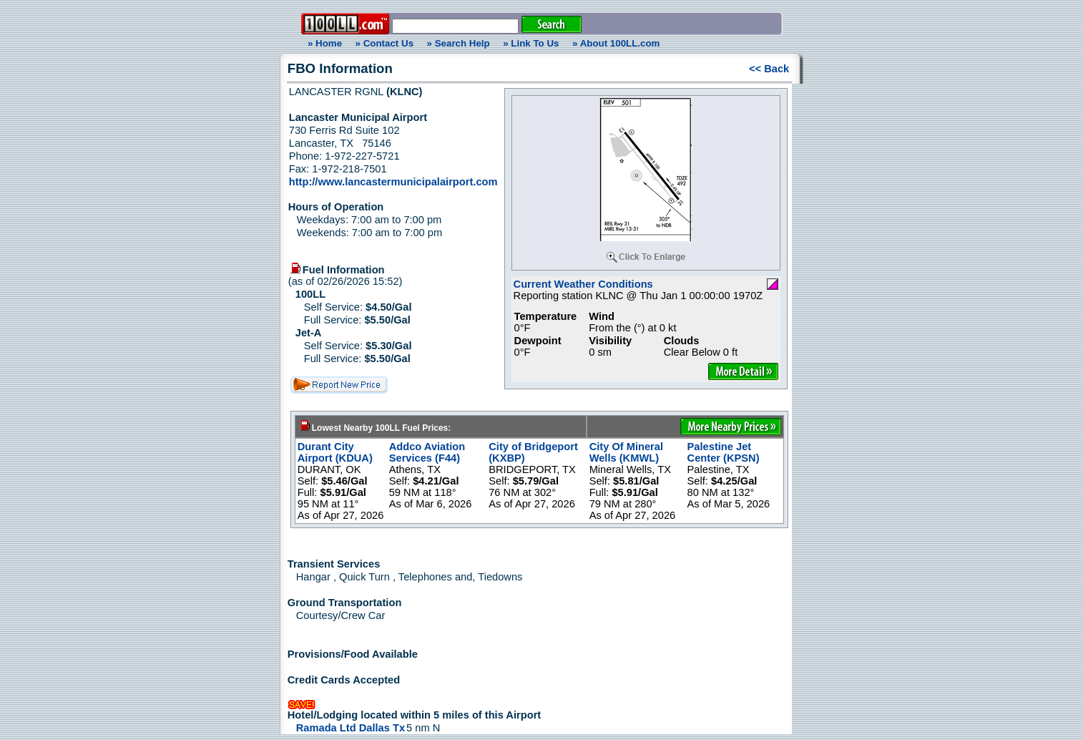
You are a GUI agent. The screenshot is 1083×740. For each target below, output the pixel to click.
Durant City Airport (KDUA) (335, 452)
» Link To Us (531, 43)
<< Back (769, 68)
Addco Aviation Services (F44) (427, 452)
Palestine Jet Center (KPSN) (723, 452)
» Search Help (458, 43)
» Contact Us (384, 43)
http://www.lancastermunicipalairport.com (393, 182)
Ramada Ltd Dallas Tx (350, 728)
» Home (323, 43)
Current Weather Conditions (583, 284)
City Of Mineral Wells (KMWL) (626, 452)
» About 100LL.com (616, 43)
